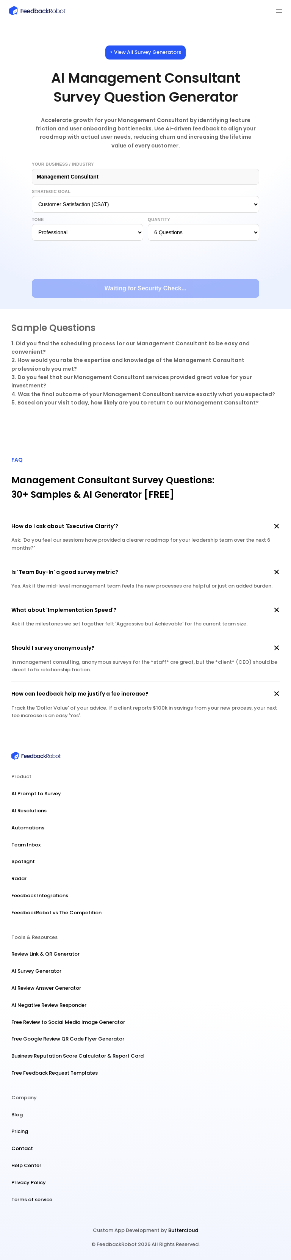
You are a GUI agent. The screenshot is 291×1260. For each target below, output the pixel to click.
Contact (22, 1148)
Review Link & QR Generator (45, 954)
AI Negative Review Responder (48, 1005)
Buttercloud (183, 1230)
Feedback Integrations (39, 895)
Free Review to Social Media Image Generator (68, 1022)
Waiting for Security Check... (145, 288)
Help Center (26, 1165)
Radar (19, 878)
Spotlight (23, 861)
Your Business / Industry (63, 164)
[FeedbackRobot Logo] (76, 11)
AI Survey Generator (36, 971)
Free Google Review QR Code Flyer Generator (67, 1038)
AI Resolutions (29, 810)
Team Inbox (26, 844)
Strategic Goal (51, 191)
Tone (38, 219)
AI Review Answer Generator (46, 988)
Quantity (159, 219)
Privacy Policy (28, 1182)
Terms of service (31, 1199)
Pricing (19, 1131)
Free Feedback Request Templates (54, 1073)
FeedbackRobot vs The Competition (56, 912)
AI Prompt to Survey (36, 793)
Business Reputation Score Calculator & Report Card (77, 1055)
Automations (27, 827)
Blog (17, 1114)
